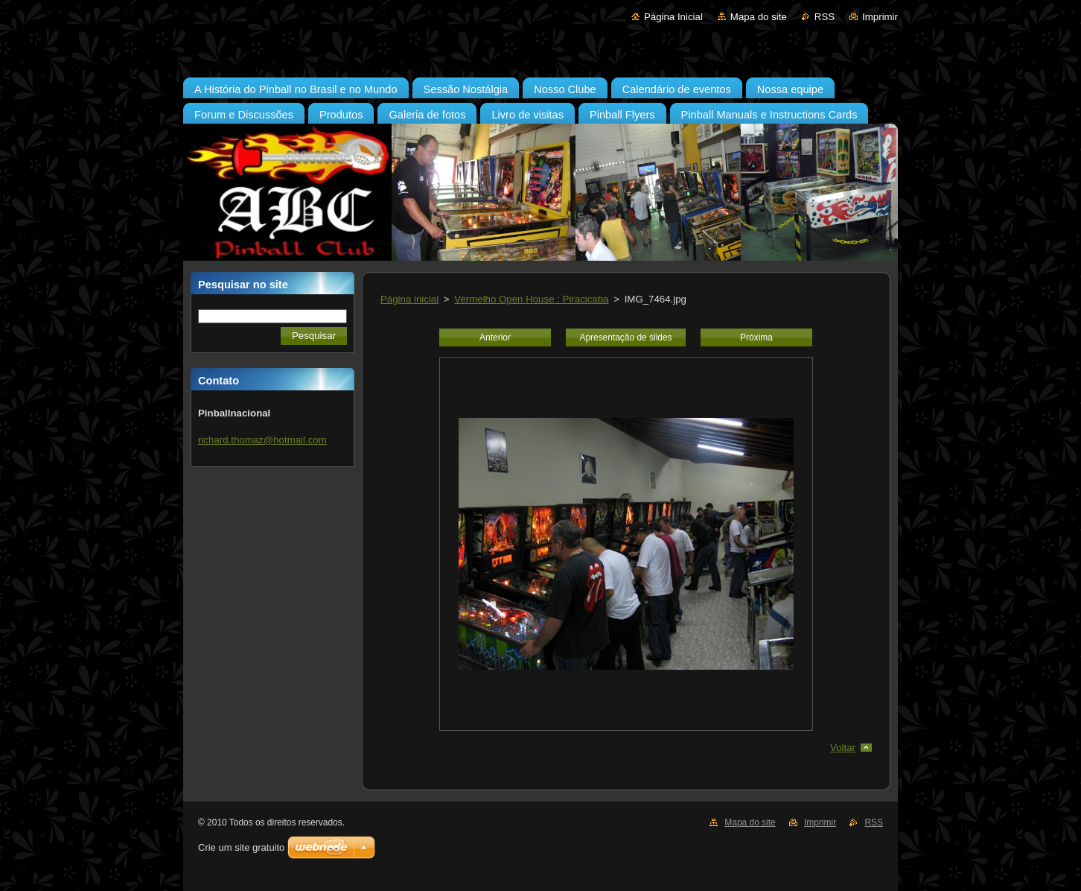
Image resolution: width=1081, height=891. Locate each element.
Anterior (495, 337)
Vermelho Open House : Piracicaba (531, 299)
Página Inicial (673, 16)
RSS (824, 16)
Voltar (842, 747)
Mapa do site (758, 16)
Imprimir (880, 16)
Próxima (756, 337)
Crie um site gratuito (241, 847)
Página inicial (409, 299)
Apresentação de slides (625, 337)
